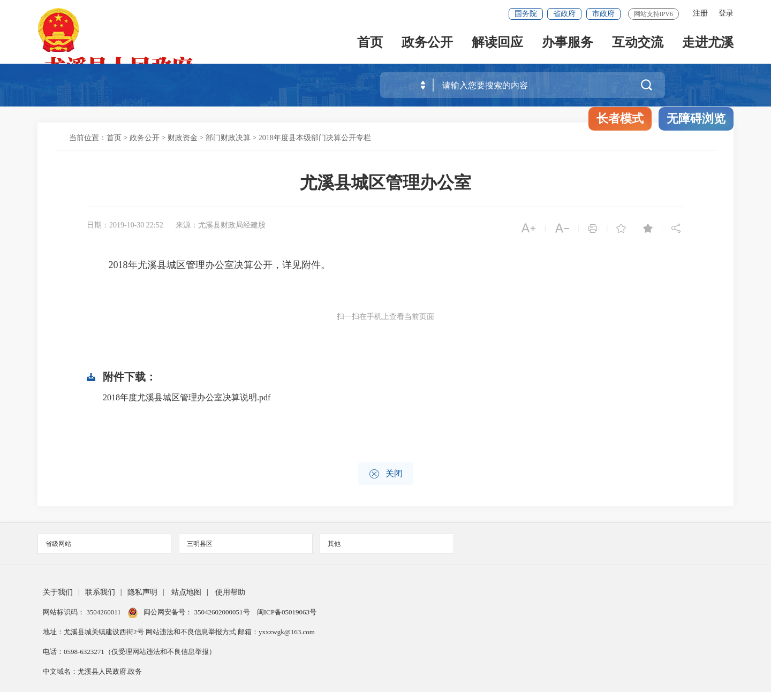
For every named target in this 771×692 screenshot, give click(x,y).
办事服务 (567, 43)
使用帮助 (230, 592)
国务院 (526, 14)
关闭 (386, 474)
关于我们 (58, 592)
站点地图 (186, 592)
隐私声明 (142, 592)
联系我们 (100, 592)
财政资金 (183, 138)
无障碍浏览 (696, 118)
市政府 (603, 14)
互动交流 (637, 43)
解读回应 (497, 43)
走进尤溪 (708, 43)
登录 (726, 13)
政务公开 (427, 43)
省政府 (564, 14)
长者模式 (620, 118)
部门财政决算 (228, 138)
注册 (700, 13)
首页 (370, 43)
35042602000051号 (223, 612)
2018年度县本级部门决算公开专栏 (315, 138)
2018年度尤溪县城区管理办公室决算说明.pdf (186, 397)
